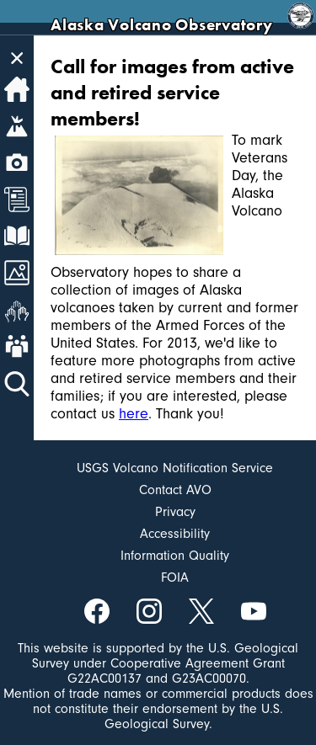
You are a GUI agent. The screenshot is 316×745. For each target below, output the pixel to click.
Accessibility (175, 533)
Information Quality (175, 555)
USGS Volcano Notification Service (175, 468)
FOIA (175, 577)
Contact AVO (175, 490)
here (133, 414)
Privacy (175, 511)
